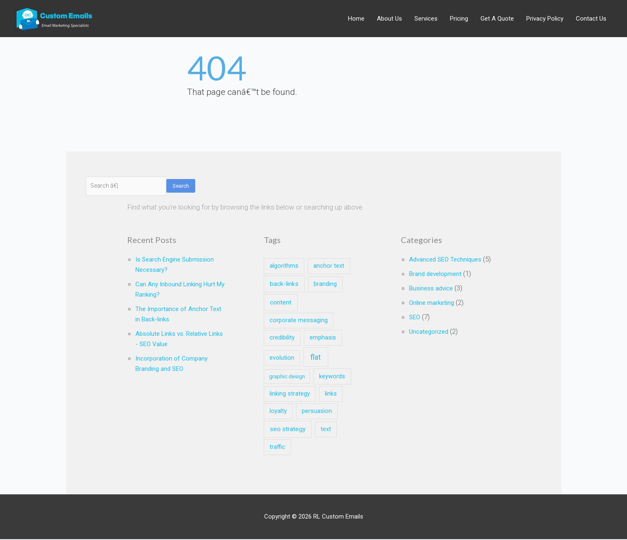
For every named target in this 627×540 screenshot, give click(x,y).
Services (426, 19)
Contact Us (591, 19)
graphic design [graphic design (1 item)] (287, 377)
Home (356, 19)
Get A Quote (497, 19)
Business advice (434, 298)
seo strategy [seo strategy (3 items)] (287, 430)
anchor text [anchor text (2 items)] (328, 267)
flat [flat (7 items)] (315, 358)
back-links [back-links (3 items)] (284, 284)
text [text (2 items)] (326, 430)
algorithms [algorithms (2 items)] (284, 267)
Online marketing (435, 312)
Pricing (459, 19)
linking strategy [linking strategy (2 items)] (290, 394)
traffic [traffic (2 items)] (277, 447)
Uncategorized (432, 340)
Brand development (439, 284)
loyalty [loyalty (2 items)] (278, 411)
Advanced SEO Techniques (450, 260)
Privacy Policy (544, 19)
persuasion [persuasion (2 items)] (317, 411)
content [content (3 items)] (280, 303)
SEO (415, 326)
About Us (389, 19)
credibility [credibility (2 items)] (282, 338)
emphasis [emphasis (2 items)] (323, 338)
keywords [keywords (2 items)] (332, 377)
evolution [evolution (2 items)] (282, 359)
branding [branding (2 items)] (325, 284)
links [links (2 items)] (331, 394)
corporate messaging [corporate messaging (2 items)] (299, 321)
